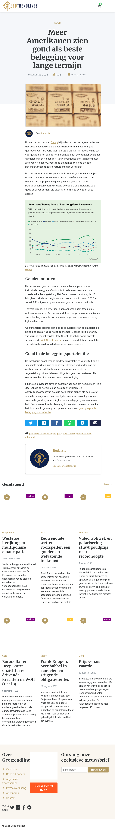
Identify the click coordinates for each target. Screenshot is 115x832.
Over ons (11, 768)
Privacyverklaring (16, 787)
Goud (57, 22)
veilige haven (40, 433)
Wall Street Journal (39, 339)
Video (44, 655)
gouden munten (83, 433)
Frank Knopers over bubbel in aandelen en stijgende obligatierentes (55, 670)
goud (31, 433)
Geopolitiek (8, 532)
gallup (59, 433)
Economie (84, 532)
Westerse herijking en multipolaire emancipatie (14, 545)
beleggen (51, 433)
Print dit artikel (77, 74)
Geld (43, 532)
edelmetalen (31, 437)
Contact (10, 797)
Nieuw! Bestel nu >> (43, 787)
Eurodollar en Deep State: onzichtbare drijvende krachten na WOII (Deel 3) (18, 672)
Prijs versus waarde (89, 663)
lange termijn (69, 433)
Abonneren (12, 792)
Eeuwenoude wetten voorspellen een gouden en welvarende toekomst (55, 549)
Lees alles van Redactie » (65, 465)
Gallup (54, 144)
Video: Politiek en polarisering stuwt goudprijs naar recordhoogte (95, 547)
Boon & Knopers (15, 773)
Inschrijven (98, 769)
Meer (108, 484)
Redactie (45, 135)
